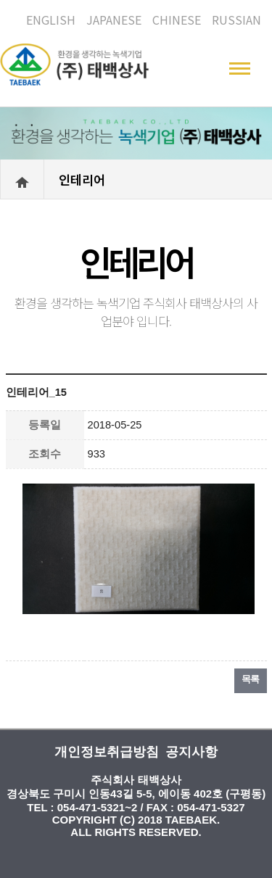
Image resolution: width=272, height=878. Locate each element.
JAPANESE (113, 19)
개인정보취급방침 (106, 752)
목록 (251, 679)
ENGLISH (50, 19)
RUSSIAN (236, 19)
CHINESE (176, 19)
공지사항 (191, 752)
